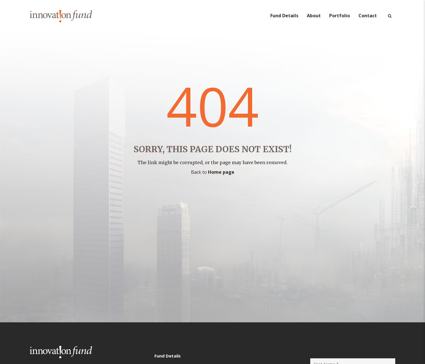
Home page (221, 172)
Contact (367, 15)
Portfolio (339, 15)
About (314, 15)
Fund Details (284, 15)
